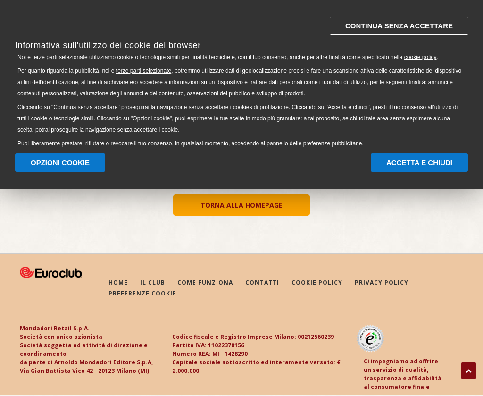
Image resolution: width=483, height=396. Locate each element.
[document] (241, 80)
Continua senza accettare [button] (399, 26)
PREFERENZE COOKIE (142, 293)
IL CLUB (152, 282)
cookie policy (420, 57)
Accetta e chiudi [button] (419, 163)
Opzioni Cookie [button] (60, 163)
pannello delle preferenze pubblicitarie (314, 143)
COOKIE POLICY (316, 282)
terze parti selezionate (143, 70)
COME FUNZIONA (205, 282)
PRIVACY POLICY (381, 282)
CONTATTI (262, 282)
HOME (118, 282)
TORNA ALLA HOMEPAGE (241, 205)
